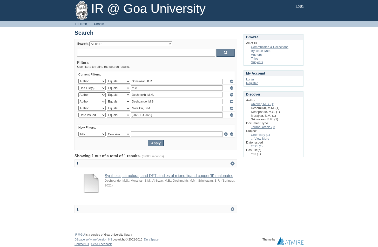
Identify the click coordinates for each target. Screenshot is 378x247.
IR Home (80, 24)
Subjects (257, 62)
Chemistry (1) (260, 135)
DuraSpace (151, 239)
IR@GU (80, 234)
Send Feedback (101, 244)
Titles (254, 58)
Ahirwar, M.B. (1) (262, 104)
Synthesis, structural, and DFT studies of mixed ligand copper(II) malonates (169, 176)
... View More (260, 138)
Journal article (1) (263, 127)
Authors (256, 54)
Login (300, 6)
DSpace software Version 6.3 (93, 239)
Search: (83, 43)
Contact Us (81, 244)
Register (252, 83)
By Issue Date (260, 51)
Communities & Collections (269, 47)
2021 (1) (257, 146)
